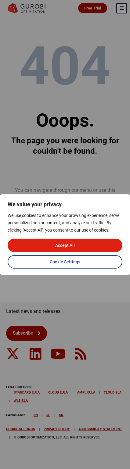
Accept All (65, 245)
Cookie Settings (65, 261)
